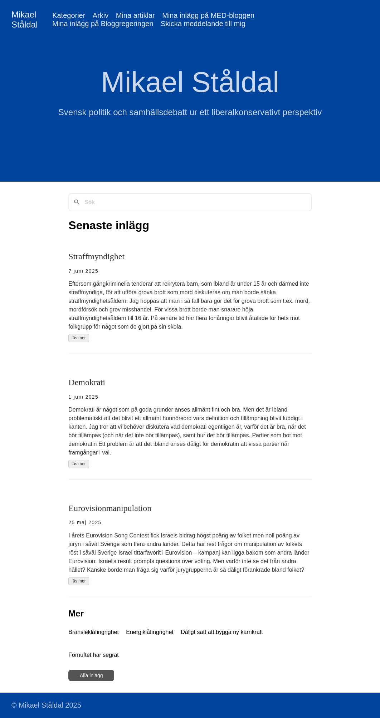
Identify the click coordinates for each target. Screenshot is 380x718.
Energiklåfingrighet (150, 632)
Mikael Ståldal (24, 19)
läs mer (79, 337)
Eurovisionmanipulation (109, 508)
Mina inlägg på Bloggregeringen (102, 24)
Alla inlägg (91, 675)
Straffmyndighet (96, 256)
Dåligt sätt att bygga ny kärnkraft (222, 632)
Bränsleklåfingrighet (93, 632)
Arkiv (100, 15)
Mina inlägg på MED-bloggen (208, 15)
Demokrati (86, 382)
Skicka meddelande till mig (203, 24)
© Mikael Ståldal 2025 (46, 705)
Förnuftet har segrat (93, 655)
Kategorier (68, 15)
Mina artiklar (135, 15)
